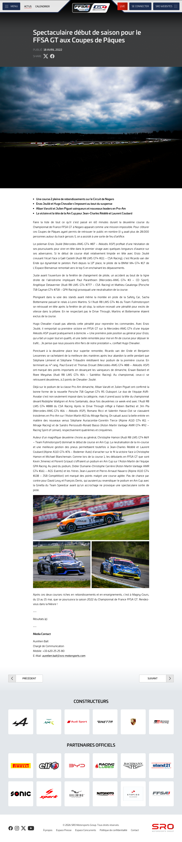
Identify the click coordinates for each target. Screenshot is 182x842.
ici (46, 619)
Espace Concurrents (85, 830)
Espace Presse (64, 830)
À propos (47, 830)
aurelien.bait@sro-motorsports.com (63, 655)
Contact (135, 830)
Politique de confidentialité (113, 830)
